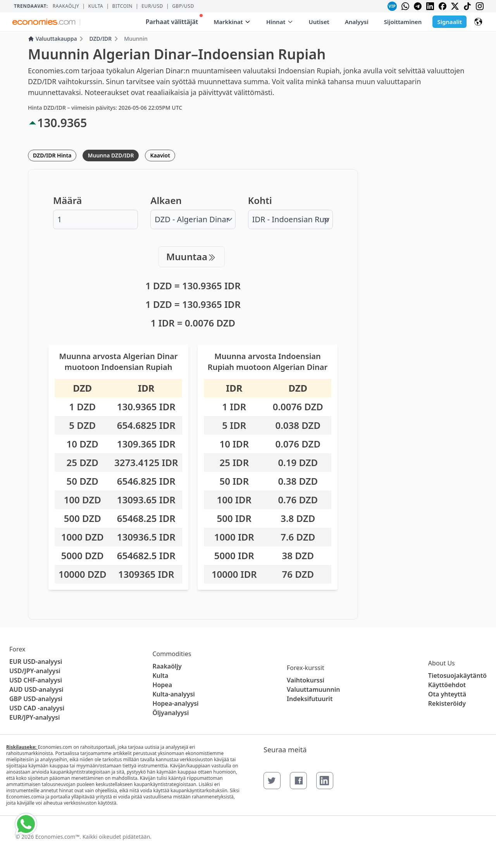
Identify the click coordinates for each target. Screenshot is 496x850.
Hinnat (279, 22)
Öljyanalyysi (170, 712)
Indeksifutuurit (309, 699)
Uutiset (319, 22)
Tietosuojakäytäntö (457, 675)
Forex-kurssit (305, 667)
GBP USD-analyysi (35, 699)
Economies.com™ (57, 836)
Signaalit (449, 22)
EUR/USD (152, 6)
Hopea (162, 685)
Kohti (260, 200)
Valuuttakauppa (52, 38)
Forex (17, 649)
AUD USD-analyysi (36, 689)
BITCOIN (122, 6)
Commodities (171, 654)
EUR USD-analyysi (35, 661)
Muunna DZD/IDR (111, 155)
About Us (441, 663)
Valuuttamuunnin (313, 689)
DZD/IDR (100, 38)
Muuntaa (191, 256)
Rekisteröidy (447, 703)
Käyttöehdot (447, 685)
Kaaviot (160, 155)
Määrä (67, 200)
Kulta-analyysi (173, 694)
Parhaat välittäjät (174, 20)
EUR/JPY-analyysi (34, 717)
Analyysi (357, 22)
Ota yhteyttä (447, 694)
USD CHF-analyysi (35, 680)
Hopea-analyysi (175, 703)
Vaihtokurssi (305, 680)
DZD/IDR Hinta (52, 155)
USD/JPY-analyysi (34, 671)
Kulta (95, 6)
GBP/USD (183, 6)
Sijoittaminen (403, 22)
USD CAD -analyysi (36, 708)
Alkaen (165, 200)
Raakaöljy (66, 6)
